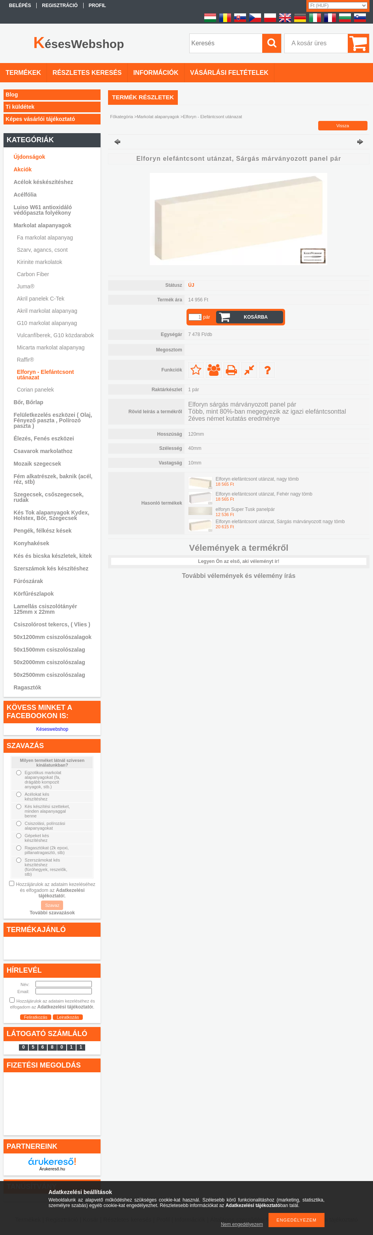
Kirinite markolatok (39, 262)
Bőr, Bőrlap (28, 402)
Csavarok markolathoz (42, 451)
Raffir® (25, 360)
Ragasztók (27, 687)
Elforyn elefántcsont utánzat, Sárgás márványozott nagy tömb (280, 521)
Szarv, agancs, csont (42, 250)
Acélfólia (24, 194)
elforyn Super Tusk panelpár (245, 509)
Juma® (26, 286)
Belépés (20, 5)
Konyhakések (31, 543)
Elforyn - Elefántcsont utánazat (45, 375)
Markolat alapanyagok (158, 116)
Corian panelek (35, 389)
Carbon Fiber (33, 274)
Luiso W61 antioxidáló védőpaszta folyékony (42, 210)
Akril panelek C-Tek (41, 298)
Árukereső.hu (52, 1168)
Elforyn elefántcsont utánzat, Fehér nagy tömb (264, 494)
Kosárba (256, 317)
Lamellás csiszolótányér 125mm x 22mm (45, 609)
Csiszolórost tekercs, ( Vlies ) (51, 624)
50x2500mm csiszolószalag (49, 675)
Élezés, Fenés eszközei (43, 438)
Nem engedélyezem (242, 1224)
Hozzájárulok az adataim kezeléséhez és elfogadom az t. (55, 890)
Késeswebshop (52, 729)
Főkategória (121, 116)
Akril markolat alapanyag (47, 311)
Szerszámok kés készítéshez (50, 568)
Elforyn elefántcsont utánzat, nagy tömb (257, 479)
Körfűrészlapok (33, 594)
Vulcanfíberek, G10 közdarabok (55, 335)
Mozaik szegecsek (37, 464)
